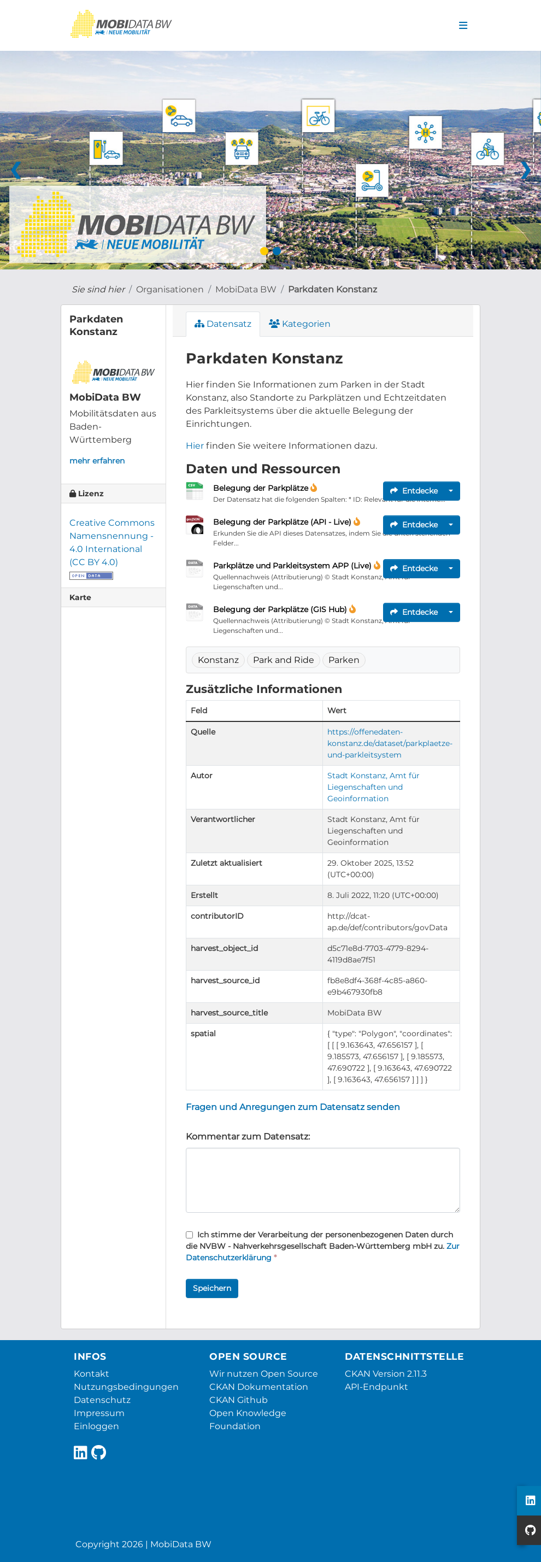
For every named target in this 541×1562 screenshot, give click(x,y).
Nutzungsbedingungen (126, 1387)
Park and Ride (283, 660)
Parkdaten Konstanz (332, 289)
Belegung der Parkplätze (261, 488)
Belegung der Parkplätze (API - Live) (283, 522)
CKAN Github (238, 1400)
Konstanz (218, 660)
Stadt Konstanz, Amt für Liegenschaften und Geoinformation (373, 787)
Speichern (212, 1288)
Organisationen (170, 289)
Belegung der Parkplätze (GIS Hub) (281, 609)
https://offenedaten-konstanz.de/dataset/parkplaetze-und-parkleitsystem (389, 743)
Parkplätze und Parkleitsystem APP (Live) (293, 566)
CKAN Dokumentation (258, 1387)
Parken (344, 660)
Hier (195, 446)
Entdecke (414, 491)
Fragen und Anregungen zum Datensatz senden (293, 1107)
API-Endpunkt (376, 1387)
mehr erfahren (97, 461)
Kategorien (300, 324)
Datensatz (223, 324)
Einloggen (96, 1426)
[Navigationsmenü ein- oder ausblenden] (463, 26)
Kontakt (91, 1374)
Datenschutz (102, 1400)
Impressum (99, 1413)
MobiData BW (246, 289)
